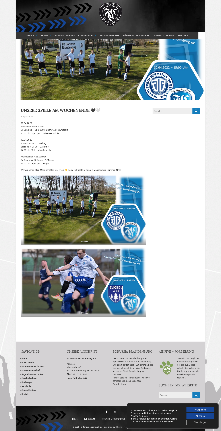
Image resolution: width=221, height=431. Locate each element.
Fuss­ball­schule (29, 378)
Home (24, 358)
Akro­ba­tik (26, 386)
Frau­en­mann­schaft (31, 370)
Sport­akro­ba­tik (113, 35)
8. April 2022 (27, 116)
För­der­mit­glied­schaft (140, 35)
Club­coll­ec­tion (28, 390)
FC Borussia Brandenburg (91, 427)
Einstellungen (143, 418)
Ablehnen (200, 416)
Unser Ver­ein (27, 362)
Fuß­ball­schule (68, 35)
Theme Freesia (122, 427)
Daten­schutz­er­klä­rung (113, 419)
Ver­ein (34, 35)
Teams (48, 35)
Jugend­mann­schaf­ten (32, 374)
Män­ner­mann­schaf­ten (32, 366)
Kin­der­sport (89, 35)
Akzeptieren (200, 409)
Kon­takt (186, 35)
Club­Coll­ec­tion (167, 35)
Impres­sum (89, 419)
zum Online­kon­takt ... (78, 378)
